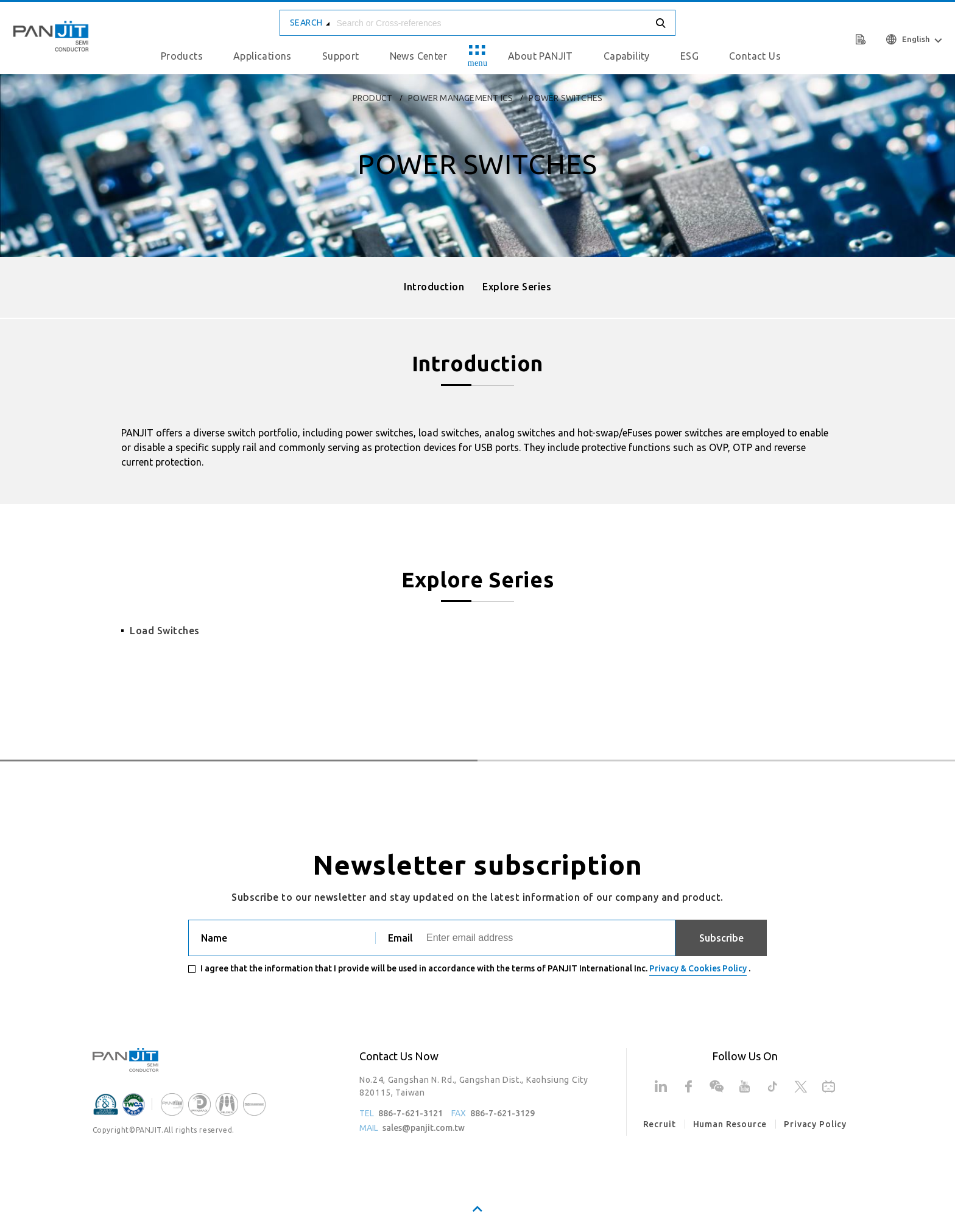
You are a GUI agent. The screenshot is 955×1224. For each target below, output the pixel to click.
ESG (689, 56)
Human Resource (730, 1124)
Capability (627, 56)
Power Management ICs (460, 98)
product (372, 98)
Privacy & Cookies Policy (698, 968)
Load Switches (165, 630)
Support (340, 56)
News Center (418, 56)
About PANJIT (540, 56)
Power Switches (565, 98)
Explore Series (516, 286)
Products (182, 56)
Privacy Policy (815, 1124)
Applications (262, 56)
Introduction (434, 286)
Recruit (659, 1124)
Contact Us (755, 56)
